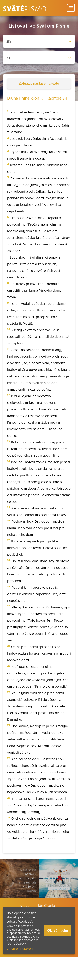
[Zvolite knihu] (39, 41)
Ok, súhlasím (57, 930)
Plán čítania (45, 905)
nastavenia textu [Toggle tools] (39, 83)
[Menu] (71, 8)
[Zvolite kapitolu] (39, 57)
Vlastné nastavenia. (21, 948)
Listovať (24, 905)
